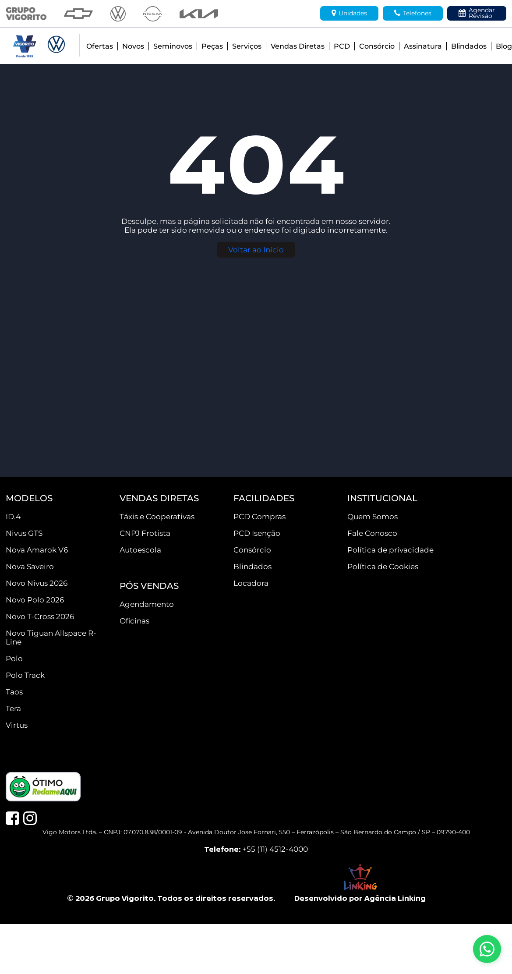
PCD (342, 46)
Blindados (469, 46)
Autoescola (140, 549)
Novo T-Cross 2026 (40, 616)
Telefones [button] (412, 13)
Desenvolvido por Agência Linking (360, 898)
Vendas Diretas (298, 46)
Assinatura (423, 46)
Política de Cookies (382, 566)
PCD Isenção (256, 533)
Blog (504, 46)
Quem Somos (372, 516)
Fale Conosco (372, 533)
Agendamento (147, 604)
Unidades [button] (349, 13)
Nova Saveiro (30, 566)
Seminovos (172, 46)
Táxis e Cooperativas (157, 516)
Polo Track (25, 675)
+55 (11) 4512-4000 (275, 849)
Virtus (17, 725)
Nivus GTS (24, 533)
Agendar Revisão (477, 13)
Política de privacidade (390, 549)
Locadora (250, 583)
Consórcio (377, 46)
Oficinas (134, 620)
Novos (133, 46)
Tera (13, 708)
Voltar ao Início (256, 249)
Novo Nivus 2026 (36, 583)
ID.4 (13, 516)
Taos (14, 691)
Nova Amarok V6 (37, 549)
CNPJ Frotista (145, 533)
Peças (212, 46)
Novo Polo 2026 (35, 599)
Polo (14, 658)
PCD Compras (259, 516)
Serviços (246, 46)
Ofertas (99, 46)
